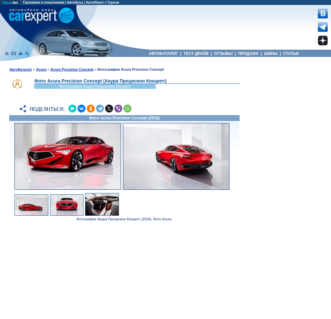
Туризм (113, 2)
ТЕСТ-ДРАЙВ (196, 53)
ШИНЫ (271, 53)
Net (10, 3)
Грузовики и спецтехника (43, 2)
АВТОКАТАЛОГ (163, 53)
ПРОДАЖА (248, 53)
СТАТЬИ (291, 53)
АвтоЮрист (95, 2)
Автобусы (75, 2)
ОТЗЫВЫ (223, 53)
